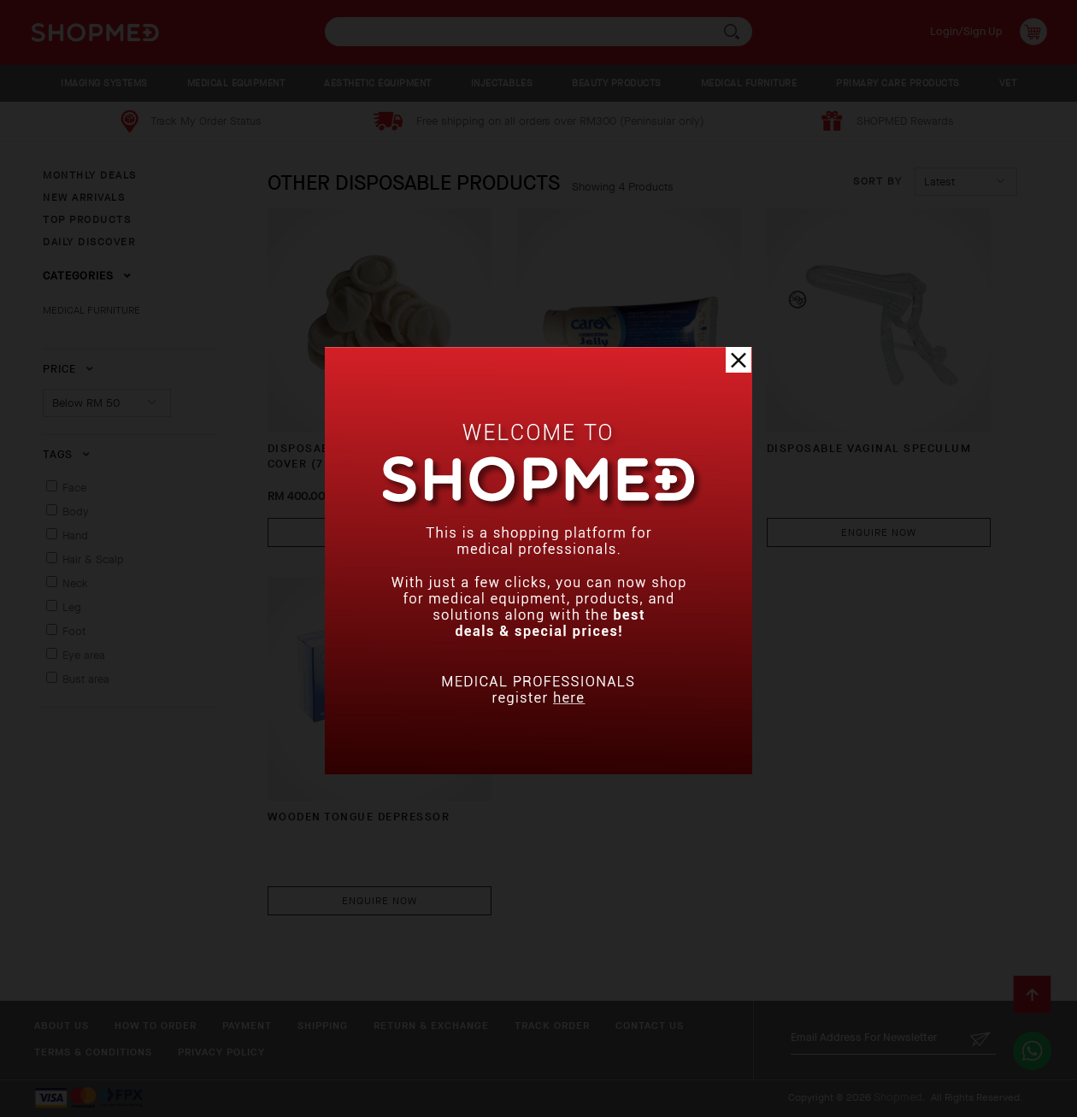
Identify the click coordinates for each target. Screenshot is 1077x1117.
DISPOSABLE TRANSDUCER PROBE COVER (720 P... (371, 456)
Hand (75, 535)
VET (1008, 83)
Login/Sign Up (966, 31)
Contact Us (649, 1025)
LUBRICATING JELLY (578, 448)
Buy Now (379, 532)
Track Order (552, 1025)
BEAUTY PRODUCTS (617, 83)
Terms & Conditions (93, 1052)
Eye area (83, 655)
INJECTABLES (502, 83)
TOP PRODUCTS (87, 219)
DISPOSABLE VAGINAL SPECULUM (869, 448)
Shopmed (898, 1097)
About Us (61, 1025)
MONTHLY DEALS (90, 175)
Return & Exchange (431, 1025)
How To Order (156, 1025)
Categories (87, 275)
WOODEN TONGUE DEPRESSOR (359, 816)
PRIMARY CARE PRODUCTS (898, 83)
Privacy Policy (221, 1052)
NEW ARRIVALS (84, 197)
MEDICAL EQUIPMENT (236, 83)
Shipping (322, 1025)
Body (75, 511)
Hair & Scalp (93, 559)
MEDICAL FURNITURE (749, 83)
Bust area (85, 679)
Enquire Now (629, 532)
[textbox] (538, 31)
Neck (75, 583)
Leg (71, 607)
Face (74, 487)
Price (68, 369)
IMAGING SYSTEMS (104, 83)
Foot (73, 631)
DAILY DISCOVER (89, 242)
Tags (67, 454)
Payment (247, 1025)
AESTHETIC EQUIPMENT (378, 83)
